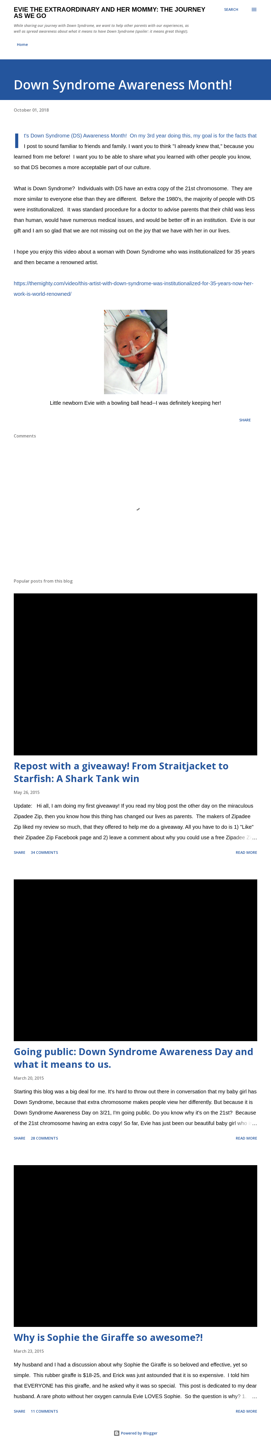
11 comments (44, 1411)
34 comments (44, 852)
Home (22, 44)
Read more (246, 852)
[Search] (231, 9)
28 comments (44, 1138)
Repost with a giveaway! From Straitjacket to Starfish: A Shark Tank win (121, 772)
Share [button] (245, 419)
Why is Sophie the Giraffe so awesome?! (108, 1337)
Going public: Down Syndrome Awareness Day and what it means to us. (133, 1058)
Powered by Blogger (135, 1433)
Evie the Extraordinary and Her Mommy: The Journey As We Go (109, 12)
